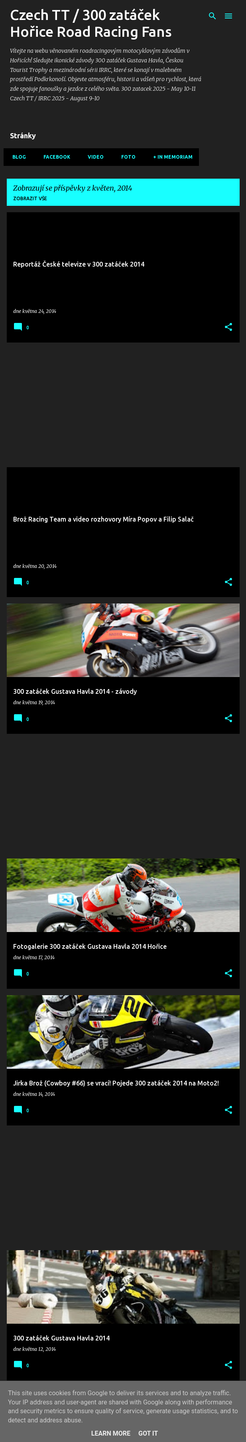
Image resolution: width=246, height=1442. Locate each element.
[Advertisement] (123, 405)
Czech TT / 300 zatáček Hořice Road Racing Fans (91, 23)
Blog (17, 156)
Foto (126, 156)
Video (93, 156)
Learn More (110, 1433)
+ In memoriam (170, 156)
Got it (148, 1433)
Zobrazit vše (30, 198)
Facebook (54, 156)
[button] (228, 327)
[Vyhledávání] (212, 16)
